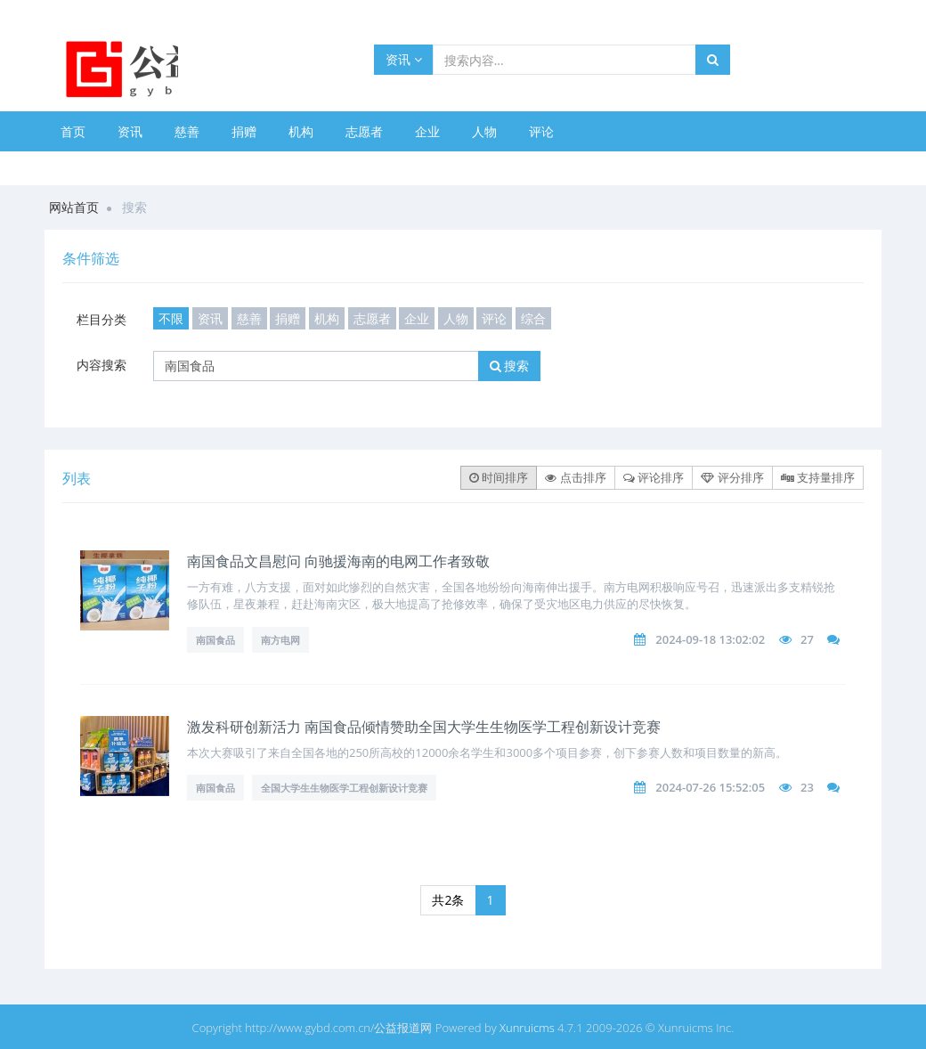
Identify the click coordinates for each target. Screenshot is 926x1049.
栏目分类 (101, 319)
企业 (427, 131)
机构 (300, 131)
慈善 (187, 131)
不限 (170, 318)
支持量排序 (818, 477)
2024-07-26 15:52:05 (710, 787)
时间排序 (498, 477)
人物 (484, 131)
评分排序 (732, 477)
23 (807, 787)
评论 (541, 131)
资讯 (404, 59)
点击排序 (575, 477)
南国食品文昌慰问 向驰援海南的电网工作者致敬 (338, 561)
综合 (533, 318)
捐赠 (244, 131)
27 (807, 639)
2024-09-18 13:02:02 (710, 639)
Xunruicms (527, 1028)
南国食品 (215, 639)
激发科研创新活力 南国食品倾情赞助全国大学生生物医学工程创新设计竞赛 (424, 726)
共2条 (448, 899)
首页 (73, 131)
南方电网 (280, 639)
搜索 (510, 365)
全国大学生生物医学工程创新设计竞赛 (344, 787)
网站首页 (74, 207)
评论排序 (653, 477)
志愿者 (364, 131)
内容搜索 (101, 364)
